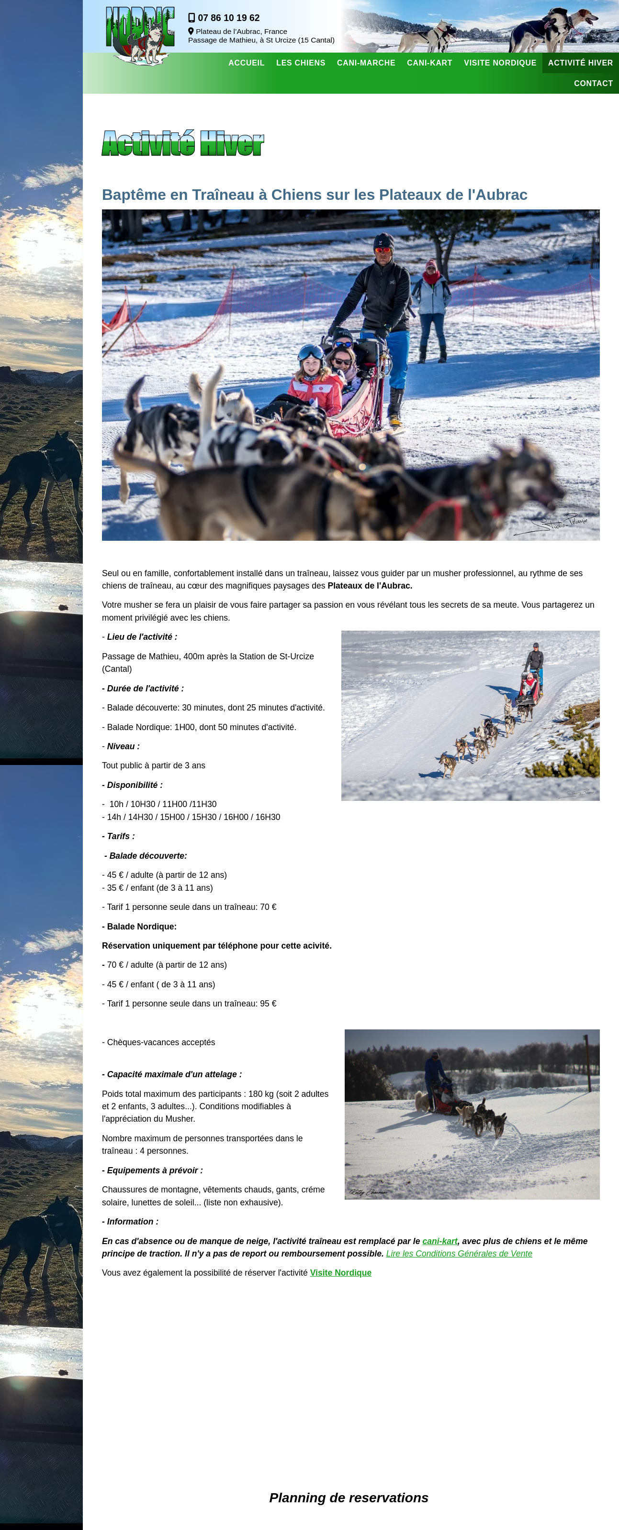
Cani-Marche (366, 63)
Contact (593, 83)
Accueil (246, 63)
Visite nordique (500, 63)
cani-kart (439, 1241)
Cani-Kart (429, 63)
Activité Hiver (580, 63)
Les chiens (301, 63)
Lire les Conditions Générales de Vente (459, 1253)
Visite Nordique (341, 1273)
